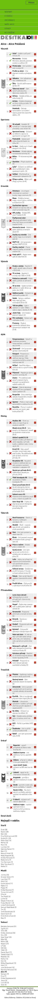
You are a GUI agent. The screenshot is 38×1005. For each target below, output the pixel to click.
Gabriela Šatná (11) (7, 849)
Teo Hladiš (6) (5, 896)
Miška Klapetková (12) (8, 963)
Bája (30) (4, 939)
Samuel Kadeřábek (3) (8, 907)
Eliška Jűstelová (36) (8, 933)
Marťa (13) (4, 842)
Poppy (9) (4, 888)
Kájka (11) (4, 885)
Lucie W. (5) (5, 982)
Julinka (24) (5, 875)
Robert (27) (5, 944)
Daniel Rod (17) (6, 952)
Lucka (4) (4, 898)
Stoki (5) (3, 985)
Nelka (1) (4, 866)
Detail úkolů (6, 816)
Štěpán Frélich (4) (7, 901)
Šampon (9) (5, 974)
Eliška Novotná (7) (7, 890)
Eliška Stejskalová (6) (8, 978)
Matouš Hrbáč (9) (7, 853)
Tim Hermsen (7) (7, 862)
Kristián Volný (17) (7, 877)
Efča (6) (3, 894)
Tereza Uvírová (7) (7, 892)
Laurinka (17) (5, 879)
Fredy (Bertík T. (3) (7, 903)
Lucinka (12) (5, 847)
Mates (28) (4, 941)
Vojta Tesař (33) (6, 937)
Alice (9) (4, 972)
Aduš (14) (4, 881)
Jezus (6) (4, 980)
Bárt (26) (4, 834)
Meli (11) (4, 851)
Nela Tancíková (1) (7, 864)
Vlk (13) (3, 961)
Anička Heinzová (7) (7, 858)
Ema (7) (3, 976)
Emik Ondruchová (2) (8, 916)
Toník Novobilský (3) (8, 911)
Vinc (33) (4, 935)
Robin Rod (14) (6, 840)
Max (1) (3, 918)
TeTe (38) (4, 931)
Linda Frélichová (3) (8, 905)
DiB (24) (3, 948)
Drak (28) (4, 829)
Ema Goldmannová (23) (9, 836)
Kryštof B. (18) (6, 838)
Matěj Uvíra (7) (6, 860)
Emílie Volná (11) (7, 883)
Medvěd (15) (5, 956)
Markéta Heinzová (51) (8, 926)
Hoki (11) (4, 965)
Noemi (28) (5, 832)
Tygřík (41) (4, 928)
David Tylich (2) (6, 914)
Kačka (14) (4, 959)
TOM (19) (4, 950)
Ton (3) (3, 909)
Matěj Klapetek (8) (7, 855)
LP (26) (3, 946)
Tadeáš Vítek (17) (7, 954)
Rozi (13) (4, 845)
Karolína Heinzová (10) (9, 969)
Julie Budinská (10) (7, 967)
